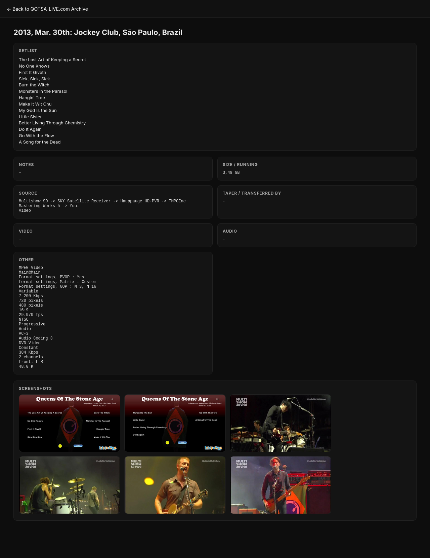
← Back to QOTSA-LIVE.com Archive (47, 9)
